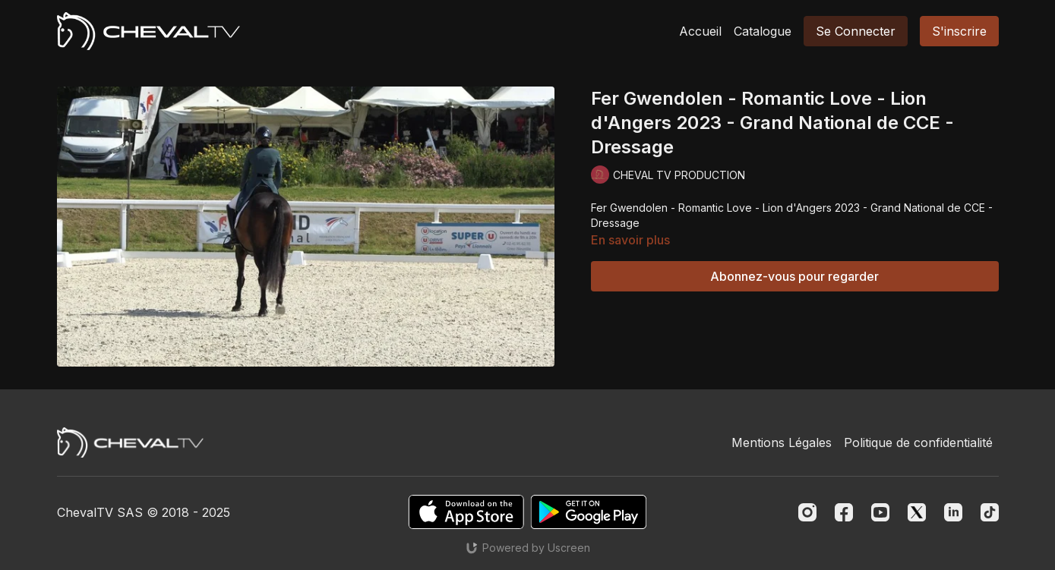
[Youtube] (880, 512)
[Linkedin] (953, 512)
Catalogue (762, 31)
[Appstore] (466, 512)
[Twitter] (917, 512)
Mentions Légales (781, 442)
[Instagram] (807, 512)
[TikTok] (990, 512)
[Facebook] (844, 512)
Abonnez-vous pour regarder (794, 276)
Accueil (700, 31)
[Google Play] (588, 512)
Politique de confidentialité (918, 442)
